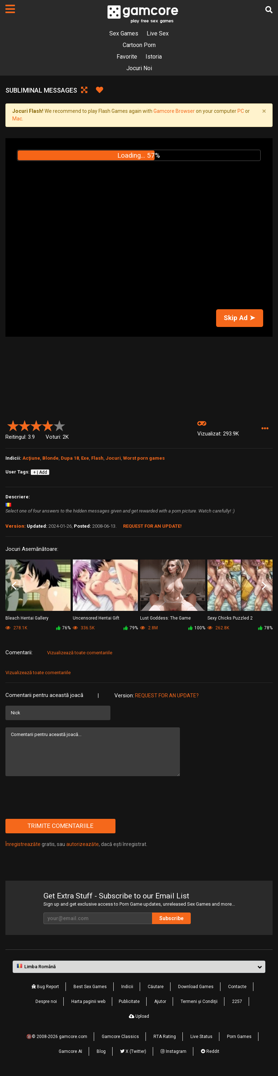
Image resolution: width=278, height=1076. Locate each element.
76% (63, 627)
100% (196, 627)
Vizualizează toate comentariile (79, 652)
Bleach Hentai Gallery (27, 618)
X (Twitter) (133, 1051)
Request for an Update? (167, 695)
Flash (97, 458)
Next (264, 586)
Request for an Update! (152, 526)
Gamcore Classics (120, 1036)
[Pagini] (10, 9)
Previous (13, 586)
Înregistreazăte (23, 844)
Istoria (154, 56)
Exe (85, 458)
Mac (17, 119)
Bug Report (45, 986)
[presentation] (60, 797)
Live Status (201, 1036)
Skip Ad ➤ (239, 318)
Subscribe (171, 918)
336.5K (83, 627)
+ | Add (40, 472)
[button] (265, 429)
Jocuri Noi (139, 68)
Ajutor (160, 1001)
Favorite (127, 56)
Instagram (173, 1051)
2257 (237, 1001)
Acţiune (31, 458)
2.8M (149, 627)
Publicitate (129, 1001)
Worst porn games (144, 458)
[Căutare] (269, 9)
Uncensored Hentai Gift (96, 618)
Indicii (127, 986)
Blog (101, 1051)
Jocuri (113, 458)
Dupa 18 (70, 458)
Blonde (50, 458)
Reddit (210, 1051)
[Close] (264, 111)
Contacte (237, 986)
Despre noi (46, 1001)
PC (240, 111)
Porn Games (239, 1036)
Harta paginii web (88, 1001)
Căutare (156, 986)
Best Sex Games (90, 986)
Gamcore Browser (174, 111)
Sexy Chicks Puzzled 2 (230, 618)
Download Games (196, 986)
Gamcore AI (70, 1051)
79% (130, 627)
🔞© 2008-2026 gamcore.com (56, 1036)
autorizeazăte (82, 844)
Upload (139, 1016)
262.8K (218, 627)
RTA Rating (164, 1036)
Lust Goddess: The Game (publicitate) (165, 619)
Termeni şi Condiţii (199, 1001)
